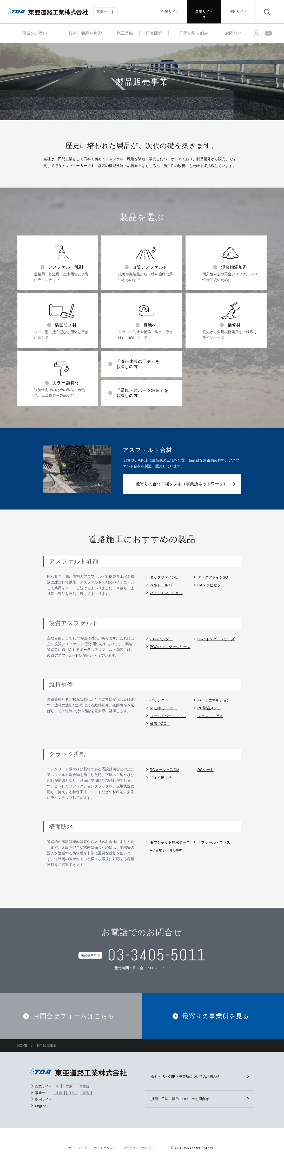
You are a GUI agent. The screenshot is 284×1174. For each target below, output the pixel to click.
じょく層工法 (161, 777)
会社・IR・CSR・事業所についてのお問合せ (189, 1082)
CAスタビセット (210, 585)
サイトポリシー (105, 1154)
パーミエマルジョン (166, 593)
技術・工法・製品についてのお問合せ (184, 1105)
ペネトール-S (161, 585)
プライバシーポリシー (138, 1154)
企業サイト (170, 11)
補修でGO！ (160, 724)
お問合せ (233, 33)
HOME (22, 1051)
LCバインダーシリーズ (216, 639)
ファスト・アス (210, 716)
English (41, 1111)
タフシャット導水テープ (170, 842)
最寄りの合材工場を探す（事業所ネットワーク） (181, 484)
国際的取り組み (193, 33)
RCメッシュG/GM (165, 770)
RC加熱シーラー (163, 708)
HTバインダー (161, 639)
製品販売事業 (46, 1051)
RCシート (205, 770)
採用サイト (238, 11)
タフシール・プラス (213, 842)
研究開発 (154, 33)
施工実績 (125, 33)
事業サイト (204, 11)
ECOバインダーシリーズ (170, 647)
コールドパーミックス (168, 716)
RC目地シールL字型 (166, 850)
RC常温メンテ (209, 708)
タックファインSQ (212, 577)
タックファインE (164, 577)
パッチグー (159, 700)
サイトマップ (77, 1154)
